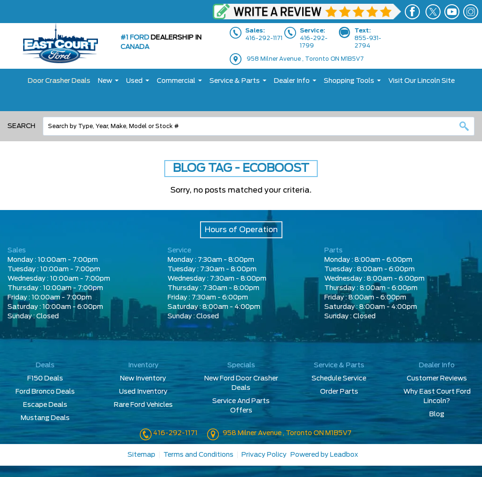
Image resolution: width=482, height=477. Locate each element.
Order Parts (339, 391)
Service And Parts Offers (241, 406)
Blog (436, 414)
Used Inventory (143, 391)
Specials (241, 365)
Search (21, 126)
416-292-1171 (175, 433)
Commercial (176, 81)
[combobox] (258, 126)
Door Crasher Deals (59, 81)
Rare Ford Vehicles (143, 405)
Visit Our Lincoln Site (421, 81)
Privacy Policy (264, 455)
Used (134, 81)
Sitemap (141, 455)
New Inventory (143, 378)
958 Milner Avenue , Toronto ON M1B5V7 (305, 59)
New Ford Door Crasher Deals (241, 383)
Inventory (143, 365)
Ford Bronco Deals (45, 391)
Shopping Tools (349, 81)
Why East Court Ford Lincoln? (437, 396)
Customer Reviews (437, 378)
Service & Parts (234, 81)
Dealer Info (292, 81)
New (105, 81)
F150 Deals (45, 378)
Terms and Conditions (198, 455)
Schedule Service (339, 378)
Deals (45, 365)
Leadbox (344, 455)
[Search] (258, 126)
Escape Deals (45, 405)
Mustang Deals (45, 418)
